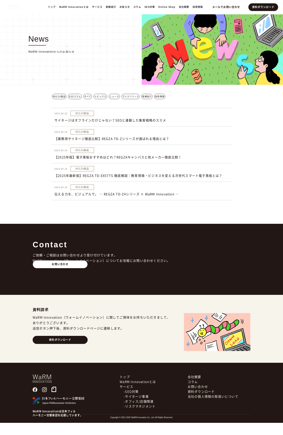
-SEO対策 (131, 403)
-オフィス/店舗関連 (138, 413)
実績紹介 (112, 7)
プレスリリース (130, 96)
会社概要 (185, 7)
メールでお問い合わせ (227, 7)
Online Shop (168, 7)
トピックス (100, 96)
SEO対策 (151, 7)
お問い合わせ (60, 276)
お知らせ (126, 7)
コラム (139, 7)
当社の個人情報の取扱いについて (213, 408)
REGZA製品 (59, 96)
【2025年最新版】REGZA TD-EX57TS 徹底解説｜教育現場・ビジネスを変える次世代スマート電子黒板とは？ (138, 175)
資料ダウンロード (263, 7)
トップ (53, 7)
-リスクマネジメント (139, 418)
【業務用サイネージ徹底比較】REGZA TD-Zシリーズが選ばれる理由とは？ (111, 138)
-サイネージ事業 (136, 408)
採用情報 (199, 7)
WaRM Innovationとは (75, 7)
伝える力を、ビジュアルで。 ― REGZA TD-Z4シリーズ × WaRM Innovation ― (116, 194)
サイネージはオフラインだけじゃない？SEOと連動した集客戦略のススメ (110, 120)
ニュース (114, 96)
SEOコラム (75, 96)
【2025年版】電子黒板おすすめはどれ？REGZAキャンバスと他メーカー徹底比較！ (118, 157)
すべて (87, 96)
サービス (126, 398)
